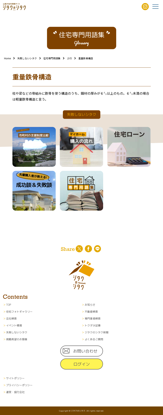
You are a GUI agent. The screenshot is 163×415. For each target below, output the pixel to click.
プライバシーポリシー (19, 385)
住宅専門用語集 (51, 58)
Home (7, 58)
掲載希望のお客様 (16, 339)
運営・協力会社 (15, 392)
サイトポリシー (15, 378)
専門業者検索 (93, 318)
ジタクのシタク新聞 (96, 332)
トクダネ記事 (93, 325)
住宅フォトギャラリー (19, 311)
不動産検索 (91, 311)
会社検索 (11, 318)
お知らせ (90, 305)
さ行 (69, 58)
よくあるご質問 (94, 339)
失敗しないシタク (27, 58)
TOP (8, 305)
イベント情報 (14, 325)
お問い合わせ (85, 351)
